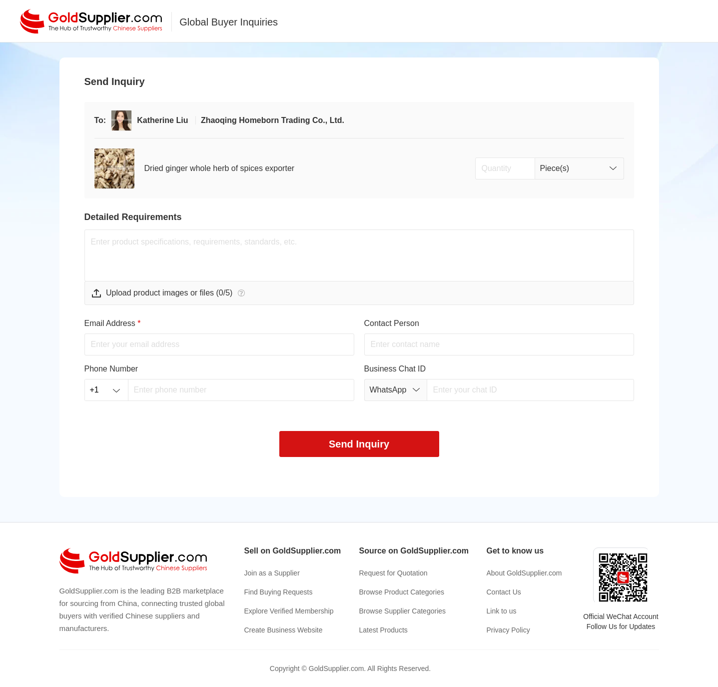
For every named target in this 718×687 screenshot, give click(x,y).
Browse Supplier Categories (402, 611)
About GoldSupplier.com (524, 573)
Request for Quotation (393, 573)
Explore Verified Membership (289, 611)
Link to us (502, 611)
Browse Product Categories (401, 592)
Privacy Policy (508, 630)
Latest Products (383, 630)
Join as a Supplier (272, 573)
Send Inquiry (359, 444)
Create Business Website (283, 630)
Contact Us (504, 592)
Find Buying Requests (278, 592)
